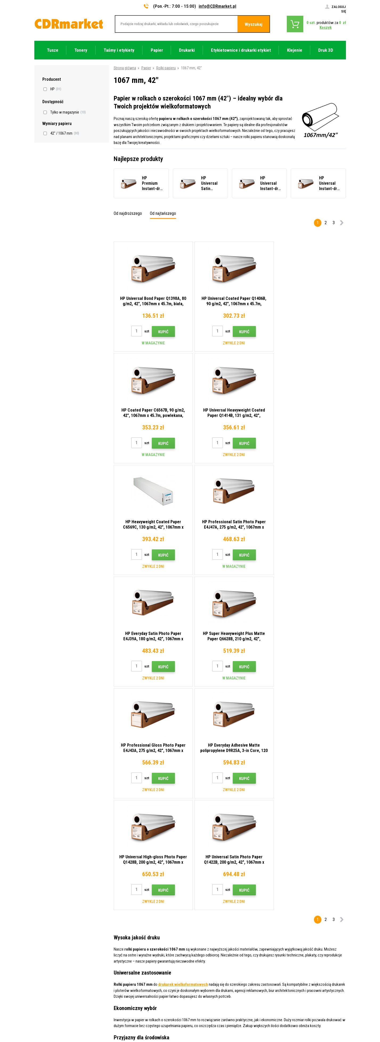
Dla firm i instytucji (128, 975)
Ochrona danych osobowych (136, 967)
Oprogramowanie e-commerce (302, 1017)
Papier (146, 68)
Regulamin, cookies (129, 960)
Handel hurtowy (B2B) (131, 936)
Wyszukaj (253, 24)
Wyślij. (319, 878)
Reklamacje (123, 952)
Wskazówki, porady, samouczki (138, 920)
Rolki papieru (166, 68)
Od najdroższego (128, 213)
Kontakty (121, 913)
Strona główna (125, 68)
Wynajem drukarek (128, 983)
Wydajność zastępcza (131, 991)
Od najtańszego (163, 213)
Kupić (162, 331)
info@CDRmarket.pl (217, 6)
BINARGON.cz (336, 1017)
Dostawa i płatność (129, 928)
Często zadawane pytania (134, 944)
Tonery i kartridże (226, 1034)
